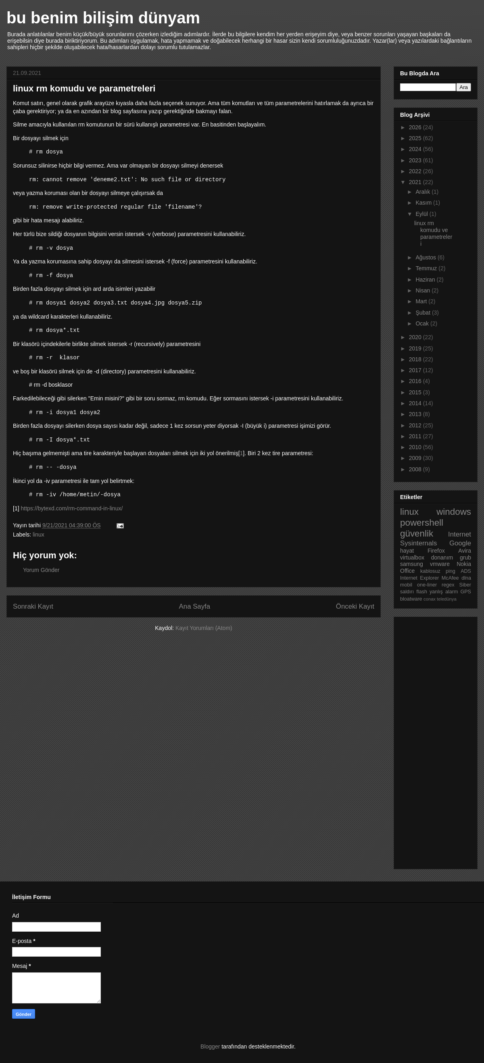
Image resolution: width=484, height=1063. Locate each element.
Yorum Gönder (41, 570)
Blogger (210, 1046)
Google (460, 543)
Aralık (423, 192)
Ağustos (426, 257)
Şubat (423, 312)
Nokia (464, 564)
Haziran (425, 279)
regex (448, 585)
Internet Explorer (419, 578)
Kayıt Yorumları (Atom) (203, 628)
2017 (416, 370)
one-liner (427, 585)
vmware (440, 564)
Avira (464, 550)
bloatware (411, 599)
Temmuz (426, 268)
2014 (416, 403)
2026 (416, 127)
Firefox (436, 550)
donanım (442, 557)
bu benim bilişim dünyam (103, 18)
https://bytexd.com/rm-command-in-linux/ (72, 508)
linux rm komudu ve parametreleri (433, 233)
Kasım (424, 202)
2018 (416, 359)
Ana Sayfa (194, 606)
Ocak (422, 323)
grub (465, 557)
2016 (416, 381)
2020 (416, 337)
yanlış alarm (444, 592)
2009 (416, 458)
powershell (421, 523)
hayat (407, 550)
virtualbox (412, 557)
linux (38, 534)
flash (421, 592)
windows (453, 512)
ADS (466, 571)
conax (430, 599)
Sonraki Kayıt (33, 606)
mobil (406, 585)
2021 (416, 182)
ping (450, 571)
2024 (416, 149)
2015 (416, 392)
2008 (416, 469)
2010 (416, 447)
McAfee (450, 578)
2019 (416, 348)
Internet (459, 534)
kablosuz (430, 571)
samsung (411, 564)
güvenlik (416, 533)
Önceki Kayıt (355, 606)
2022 (416, 171)
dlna (466, 578)
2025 (416, 138)
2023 (416, 160)
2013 (416, 414)
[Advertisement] (432, 741)
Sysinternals (418, 543)
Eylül (422, 214)
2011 (416, 436)
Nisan (423, 290)
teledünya (447, 599)
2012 (416, 425)
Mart (421, 301)
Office (407, 571)
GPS (465, 592)
